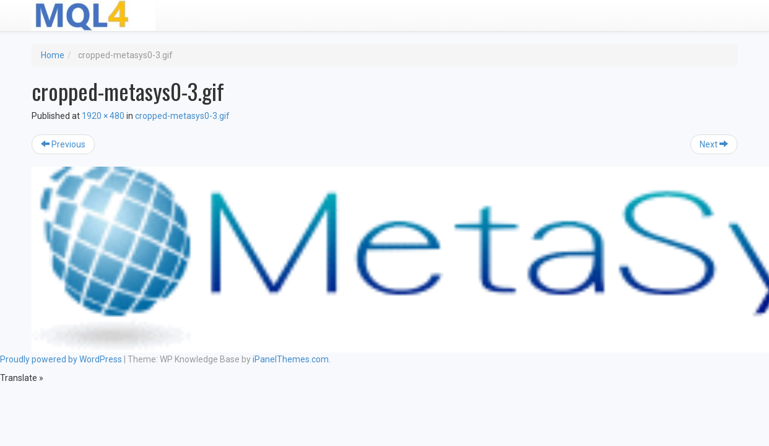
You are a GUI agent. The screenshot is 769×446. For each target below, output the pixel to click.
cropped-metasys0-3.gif (182, 116)
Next (714, 144)
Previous (63, 144)
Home (52, 55)
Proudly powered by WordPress (61, 359)
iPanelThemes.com (291, 359)
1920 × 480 (103, 116)
